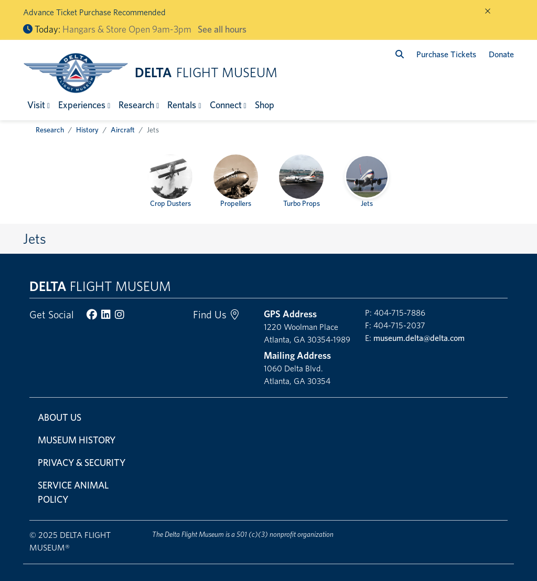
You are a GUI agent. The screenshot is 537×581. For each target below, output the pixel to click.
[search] (399, 54)
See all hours (222, 29)
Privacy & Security (81, 462)
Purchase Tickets (446, 54)
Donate (501, 54)
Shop (264, 104)
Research (50, 130)
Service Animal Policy (73, 492)
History (87, 130)
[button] (38, 105)
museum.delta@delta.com (419, 338)
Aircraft (123, 130)
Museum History (76, 439)
